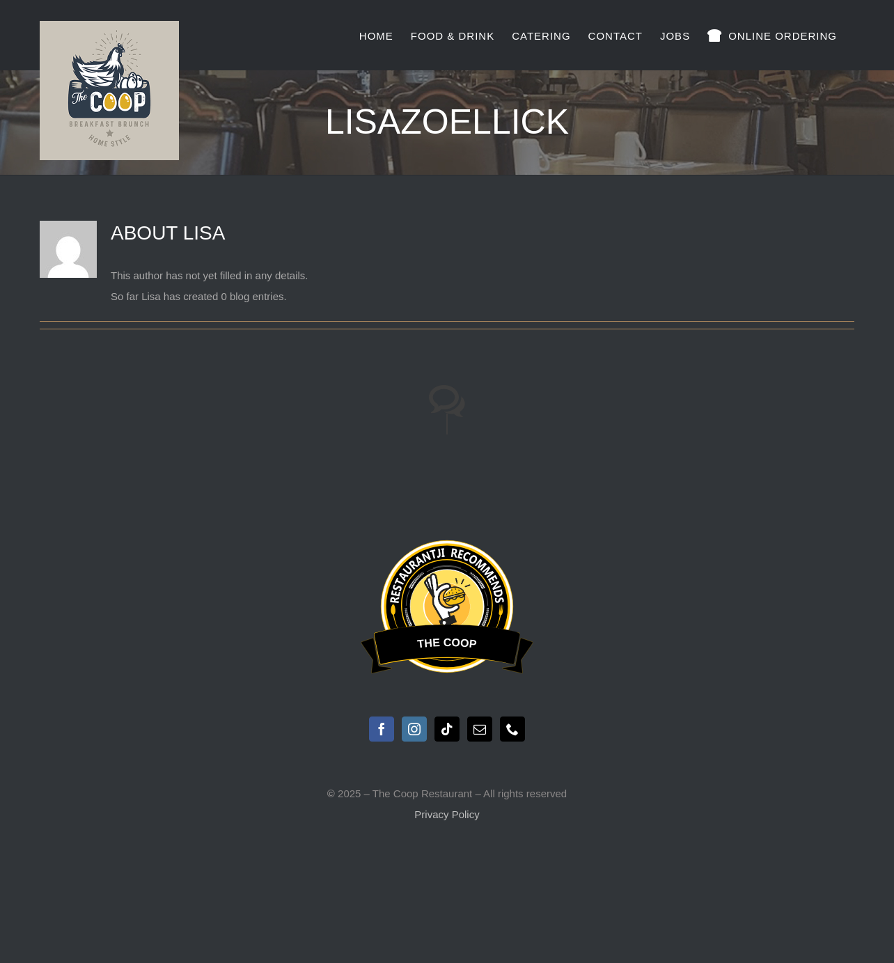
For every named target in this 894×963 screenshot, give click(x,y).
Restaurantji (446, 550)
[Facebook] (381, 729)
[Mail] (479, 729)
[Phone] (512, 729)
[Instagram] (414, 729)
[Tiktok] (447, 729)
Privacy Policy (446, 814)
